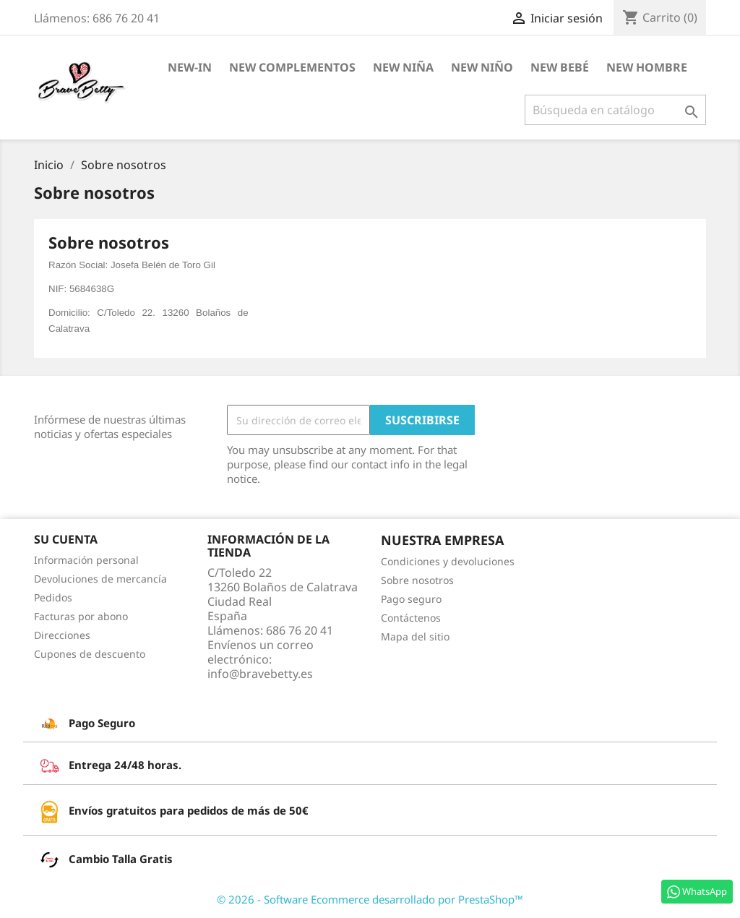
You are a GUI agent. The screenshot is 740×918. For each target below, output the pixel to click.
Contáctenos (411, 618)
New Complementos (292, 67)
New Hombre (646, 67)
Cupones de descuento (89, 654)
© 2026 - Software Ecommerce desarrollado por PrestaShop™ (370, 899)
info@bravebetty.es (260, 674)
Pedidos (53, 597)
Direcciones (62, 635)
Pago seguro (411, 599)
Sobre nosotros (417, 580)
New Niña (403, 67)
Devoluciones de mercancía (100, 578)
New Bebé (559, 67)
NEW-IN (190, 67)
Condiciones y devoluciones (448, 561)
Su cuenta (66, 539)
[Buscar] (615, 110)
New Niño (482, 67)
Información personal (86, 560)
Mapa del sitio (415, 636)
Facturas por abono (81, 616)
